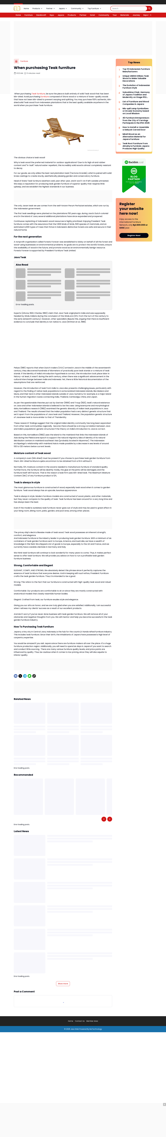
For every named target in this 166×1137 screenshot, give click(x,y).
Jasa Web (75, 1029)
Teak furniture (38, 93)
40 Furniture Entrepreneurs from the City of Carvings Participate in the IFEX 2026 (136, 120)
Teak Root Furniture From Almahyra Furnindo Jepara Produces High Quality (136, 146)
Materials (124, 15)
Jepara (63, 8)
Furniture (29, 15)
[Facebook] (15, 676)
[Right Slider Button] (149, 15)
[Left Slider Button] (103, 819)
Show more (63, 983)
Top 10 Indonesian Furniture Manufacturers (136, 70)
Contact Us (80, 1021)
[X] (20, 676)
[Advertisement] (83, 38)
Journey (136, 15)
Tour (115, 15)
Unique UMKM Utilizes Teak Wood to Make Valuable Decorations (136, 78)
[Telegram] (25, 676)
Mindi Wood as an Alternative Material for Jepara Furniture (134, 136)
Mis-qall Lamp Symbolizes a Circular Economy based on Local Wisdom (136, 111)
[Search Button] (149, 8)
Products (38, 8)
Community (77, 8)
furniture (45, 96)
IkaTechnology (96, 1029)
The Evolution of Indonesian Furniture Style (136, 86)
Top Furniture (95, 8)
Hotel (92, 15)
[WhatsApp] (29, 676)
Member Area (92, 1021)
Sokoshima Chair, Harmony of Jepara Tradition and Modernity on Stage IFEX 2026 (136, 95)
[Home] (16, 61)
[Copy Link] (34, 676)
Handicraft (41, 15)
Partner (50, 8)
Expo (52, 15)
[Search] (129, 8)
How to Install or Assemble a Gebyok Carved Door (136, 128)
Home (26, 8)
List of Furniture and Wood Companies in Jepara (136, 103)
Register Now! (134, 235)
